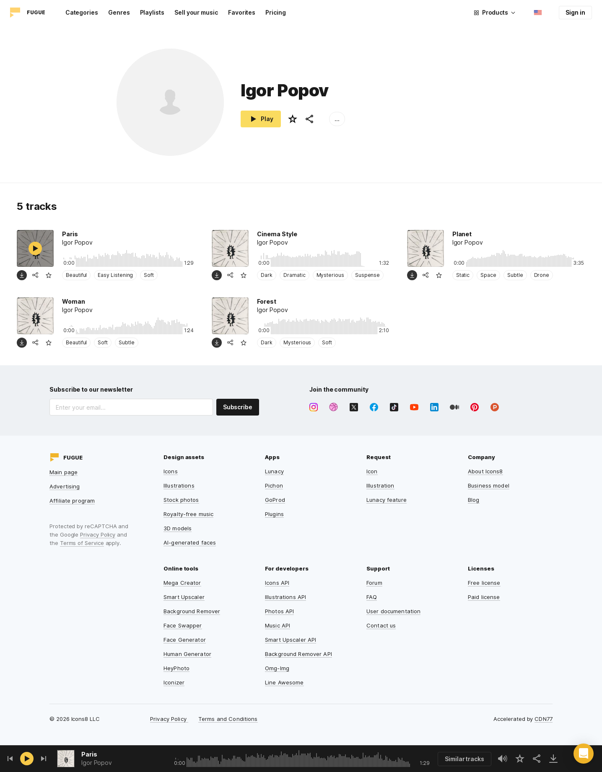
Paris (89, 754)
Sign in (575, 12)
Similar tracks (464, 758)
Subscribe (237, 407)
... (337, 118)
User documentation (393, 611)
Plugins (274, 514)
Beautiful (76, 275)
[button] (583, 754)
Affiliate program (72, 500)
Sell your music (196, 12)
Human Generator (187, 654)
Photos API (279, 611)
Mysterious (330, 275)
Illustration (380, 485)
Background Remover (191, 611)
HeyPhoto (176, 668)
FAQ (371, 597)
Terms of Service (82, 543)
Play (260, 119)
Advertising (64, 486)
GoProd (275, 499)
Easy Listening (115, 275)
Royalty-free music (188, 514)
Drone (542, 275)
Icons (170, 471)
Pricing (275, 12)
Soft (149, 275)
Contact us (381, 625)
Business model (488, 485)
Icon (372, 471)
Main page (63, 472)
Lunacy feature (386, 499)
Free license (484, 582)
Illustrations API (285, 597)
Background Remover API (298, 654)
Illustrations (179, 485)
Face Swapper (182, 625)
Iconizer (173, 682)
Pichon (274, 485)
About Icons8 (485, 471)
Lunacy (274, 471)
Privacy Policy (97, 534)
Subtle (515, 275)
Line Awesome (284, 682)
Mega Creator (182, 582)
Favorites (241, 12)
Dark (266, 275)
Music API (277, 625)
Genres (119, 12)
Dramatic (294, 275)
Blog (474, 499)
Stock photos (181, 499)
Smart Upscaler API (290, 639)
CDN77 (544, 718)
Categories (81, 12)
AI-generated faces (189, 542)
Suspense (367, 275)
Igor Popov (96, 762)
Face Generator (184, 639)
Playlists (152, 12)
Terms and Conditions (228, 718)
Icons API (277, 582)
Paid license (484, 597)
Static (463, 275)
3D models (177, 528)
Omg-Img (277, 668)
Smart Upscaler (184, 597)
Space (488, 275)
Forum (374, 582)
